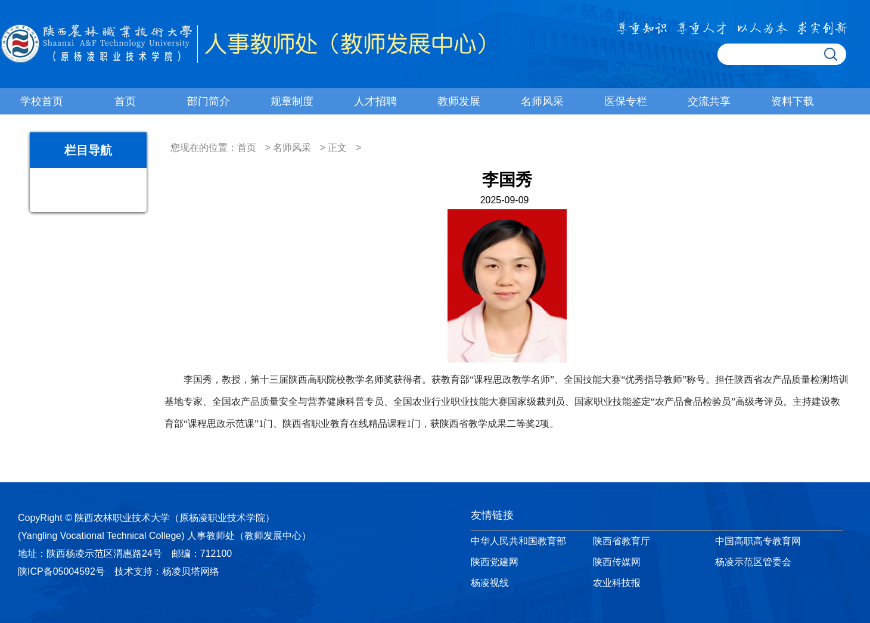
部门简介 (208, 101)
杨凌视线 (490, 583)
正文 (337, 147)
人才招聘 (375, 101)
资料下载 (792, 101)
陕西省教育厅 (621, 541)
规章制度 (292, 101)
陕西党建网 (494, 562)
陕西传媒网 (617, 562)
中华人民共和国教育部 (518, 541)
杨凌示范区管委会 (753, 562)
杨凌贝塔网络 (190, 571)
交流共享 (709, 101)
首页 (125, 101)
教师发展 (458, 101)
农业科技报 (617, 583)
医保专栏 (625, 101)
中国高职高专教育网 (758, 541)
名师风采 (542, 101)
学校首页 (41, 101)
